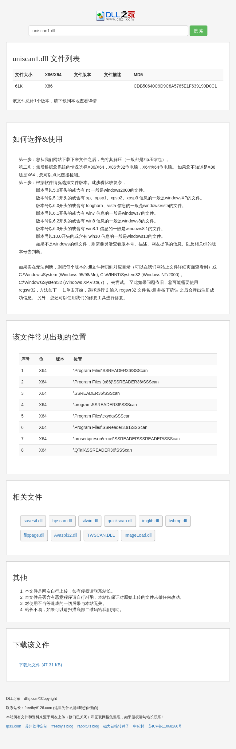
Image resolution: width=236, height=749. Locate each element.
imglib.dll (150, 520)
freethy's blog (62, 726)
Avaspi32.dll (65, 535)
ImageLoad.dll (137, 535)
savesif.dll (33, 520)
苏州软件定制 (36, 726)
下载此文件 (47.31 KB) (40, 664)
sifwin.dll (90, 520)
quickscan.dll (120, 520)
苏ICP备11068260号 (165, 726)
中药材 (138, 726)
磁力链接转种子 (116, 726)
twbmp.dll (178, 520)
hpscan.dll (62, 520)
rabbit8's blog (88, 726)
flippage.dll (34, 535)
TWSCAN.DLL (101, 535)
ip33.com (13, 726)
